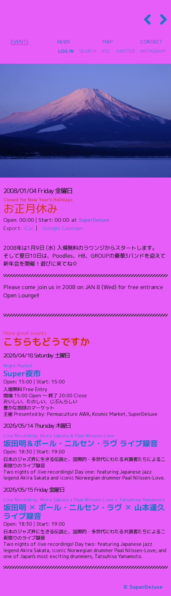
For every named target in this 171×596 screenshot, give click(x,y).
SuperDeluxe (94, 219)
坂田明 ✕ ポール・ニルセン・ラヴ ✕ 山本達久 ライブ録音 (85, 509)
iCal (28, 228)
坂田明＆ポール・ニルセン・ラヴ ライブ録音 (85, 441)
